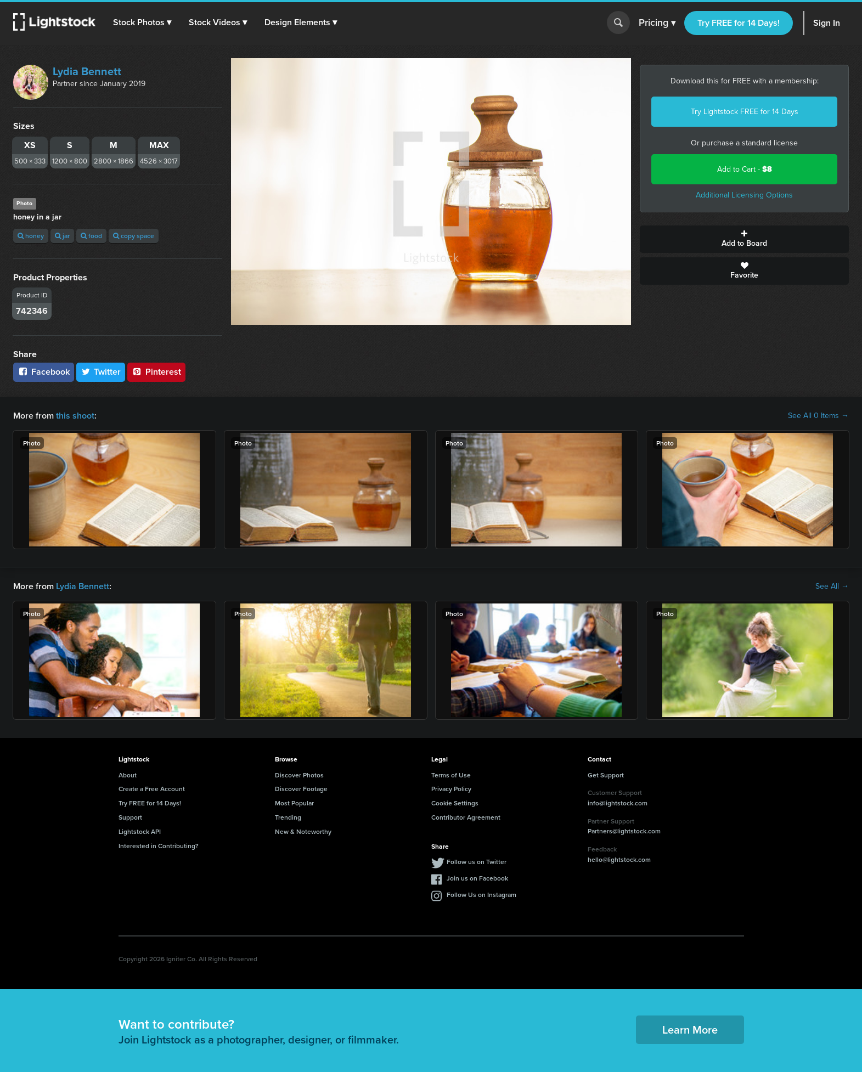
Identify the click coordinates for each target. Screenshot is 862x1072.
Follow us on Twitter (476, 861)
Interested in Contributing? (159, 845)
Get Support (606, 775)
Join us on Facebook (477, 878)
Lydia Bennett (87, 71)
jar (62, 235)
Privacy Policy (451, 788)
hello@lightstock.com (619, 859)
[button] (142, 22)
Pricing (657, 23)
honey (31, 235)
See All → (832, 586)
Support (130, 817)
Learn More (690, 1029)
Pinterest (156, 371)
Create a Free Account (152, 788)
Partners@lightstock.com (624, 831)
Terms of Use (451, 775)
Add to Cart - (744, 169)
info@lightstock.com (617, 803)
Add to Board (744, 239)
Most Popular (294, 803)
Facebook (44, 371)
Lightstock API (140, 831)
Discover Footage (301, 788)
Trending (288, 817)
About (128, 775)
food (91, 235)
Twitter (101, 371)
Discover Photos (299, 775)
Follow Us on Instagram (481, 894)
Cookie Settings (454, 803)
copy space (133, 235)
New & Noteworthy (303, 831)
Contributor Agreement (465, 817)
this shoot (75, 415)
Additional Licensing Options (744, 195)
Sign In (826, 22)
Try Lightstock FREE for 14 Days (744, 111)
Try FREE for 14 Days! (738, 22)
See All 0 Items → (818, 415)
